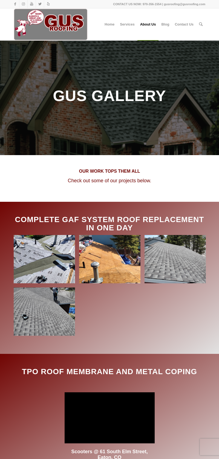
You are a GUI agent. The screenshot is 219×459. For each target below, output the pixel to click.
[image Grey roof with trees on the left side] (177, 261)
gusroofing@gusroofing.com (184, 4)
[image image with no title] (46, 261)
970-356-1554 (152, 4)
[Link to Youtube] (32, 4)
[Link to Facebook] (15, 4)
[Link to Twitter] (40, 4)
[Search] (200, 24)
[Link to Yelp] (48, 4)
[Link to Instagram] (23, 4)
